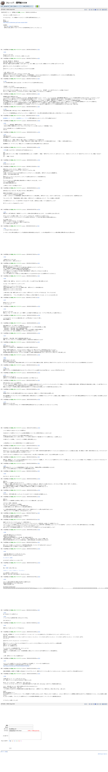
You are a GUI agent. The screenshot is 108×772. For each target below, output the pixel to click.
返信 (39, 49)
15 (89, 9)
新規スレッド (17, 6)
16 (91, 9)
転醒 (7, 567)
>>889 (4, 532)
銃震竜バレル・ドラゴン (23, 118)
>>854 (5, 109)
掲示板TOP (6, 6)
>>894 (4, 616)
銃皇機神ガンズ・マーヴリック (10, 118)
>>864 (4, 309)
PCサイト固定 (4, 751)
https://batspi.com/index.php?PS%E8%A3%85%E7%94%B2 (16, 666)
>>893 (4, 612)
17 (93, 9)
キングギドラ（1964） (8, 557)
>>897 (4, 660)
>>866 (4, 278)
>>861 (4, 228)
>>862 (4, 212)
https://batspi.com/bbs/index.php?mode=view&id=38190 (15, 22)
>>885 (4, 492)
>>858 (4, 150)
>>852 (5, 81)
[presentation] (18, 744)
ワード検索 (22, 6)
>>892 (4, 565)
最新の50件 (104, 9)
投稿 (10, 748)
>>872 (4, 357)
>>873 (4, 358)
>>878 (4, 402)
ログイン (31, 6)
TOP (2, 6)
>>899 (4, 676)
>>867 (4, 300)
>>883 (4, 473)
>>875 (4, 375)
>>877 (4, 391)
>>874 (4, 367)
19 (97, 9)
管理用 (27, 6)
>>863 (4, 257)
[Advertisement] (37, 39)
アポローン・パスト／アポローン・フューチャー (14, 570)
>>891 (4, 551)
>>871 (4, 335)
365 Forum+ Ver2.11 (102, 753)
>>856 (4, 123)
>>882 (4, 466)
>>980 (9, 26)
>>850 (4, 52)
